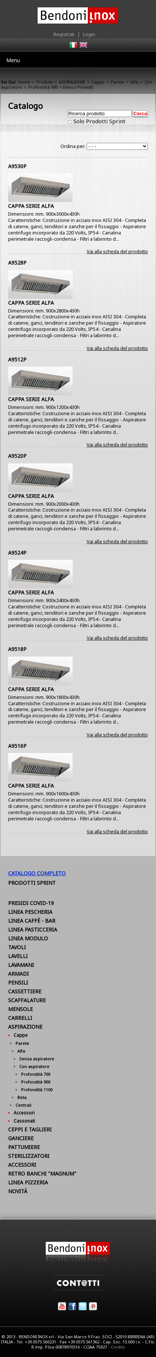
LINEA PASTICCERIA (32, 929)
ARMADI (18, 973)
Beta (22, 1097)
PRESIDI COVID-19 (31, 903)
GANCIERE (21, 1138)
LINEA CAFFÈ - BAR (31, 920)
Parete (117, 82)
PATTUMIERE (24, 1147)
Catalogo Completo (37, 873)
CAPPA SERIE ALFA (31, 205)
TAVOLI (17, 947)
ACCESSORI (22, 1164)
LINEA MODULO (28, 938)
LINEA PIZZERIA (28, 1182)
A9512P (17, 359)
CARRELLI (20, 1017)
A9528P (17, 262)
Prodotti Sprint (32, 882)
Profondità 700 (35, 1074)
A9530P (17, 166)
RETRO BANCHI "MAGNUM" (42, 1173)
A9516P (17, 745)
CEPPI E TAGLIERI (30, 1129)
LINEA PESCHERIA (30, 911)
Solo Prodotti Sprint (98, 121)
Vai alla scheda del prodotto (117, 251)
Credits (118, 1347)
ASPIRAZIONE (72, 82)
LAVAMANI (21, 964)
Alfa (134, 82)
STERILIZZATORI (28, 1155)
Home (24, 82)
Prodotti (45, 82)
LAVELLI (18, 956)
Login (89, 34)
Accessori (24, 1113)
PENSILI (18, 982)
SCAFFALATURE (27, 1000)
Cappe (97, 82)
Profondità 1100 (36, 1089)
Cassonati (24, 1121)
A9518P (17, 649)
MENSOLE (20, 1009)
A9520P (17, 455)
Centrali (23, 1105)
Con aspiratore (34, 1066)
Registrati (63, 34)
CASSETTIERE (24, 991)
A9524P (17, 552)
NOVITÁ (17, 1191)
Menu (13, 60)
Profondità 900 (43, 87)
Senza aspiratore (36, 1058)
